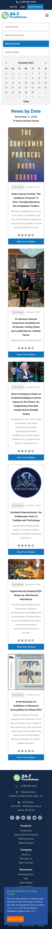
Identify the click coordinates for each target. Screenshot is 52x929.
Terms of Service (28, 926)
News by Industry (14, 35)
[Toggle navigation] (47, 15)
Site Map (40, 926)
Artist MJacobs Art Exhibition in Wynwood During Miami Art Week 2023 (26, 706)
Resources (26, 869)
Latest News (11, 27)
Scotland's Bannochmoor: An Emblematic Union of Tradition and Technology (26, 516)
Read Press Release (26, 242)
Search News (12, 52)
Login (22, 7)
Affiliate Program (26, 843)
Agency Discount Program (26, 835)
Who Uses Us (26, 859)
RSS (26, 879)
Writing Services (26, 839)
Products (26, 826)
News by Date (12, 44)
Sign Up (13, 7)
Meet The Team (26, 863)
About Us (26, 855)
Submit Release (35, 7)
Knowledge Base (26, 875)
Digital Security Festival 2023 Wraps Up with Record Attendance (26, 595)
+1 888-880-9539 (26, 2)
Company (26, 850)
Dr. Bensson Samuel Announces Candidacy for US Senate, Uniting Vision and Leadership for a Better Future (26, 327)
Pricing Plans (26, 831)
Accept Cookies (15, 919)
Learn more (12, 907)
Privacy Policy (13, 926)
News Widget (26, 883)
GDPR (32, 911)
